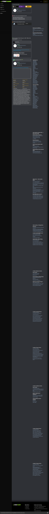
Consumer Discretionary (36, 72)
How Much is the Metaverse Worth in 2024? (38, 283)
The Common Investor (18, 59)
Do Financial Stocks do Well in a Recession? (38, 354)
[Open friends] (28, 6)
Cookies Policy (27, 506)
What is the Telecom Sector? (36, 474)
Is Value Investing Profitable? (36, 237)
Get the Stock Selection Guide (36, 137)
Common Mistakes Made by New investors (38, 35)
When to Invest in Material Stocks (37, 431)
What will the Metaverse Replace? (37, 285)
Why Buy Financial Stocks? (36, 352)
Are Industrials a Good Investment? (37, 313)
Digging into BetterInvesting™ (36, 136)
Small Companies (35, 89)
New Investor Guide (35, 83)
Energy (33, 69)
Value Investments (35, 76)
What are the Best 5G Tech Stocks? (37, 473)
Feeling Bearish (34, 61)
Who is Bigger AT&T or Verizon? (36, 475)
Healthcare (34, 92)
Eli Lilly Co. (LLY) (35, 401)
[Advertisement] (22, 31)
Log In (41, 1)
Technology (34, 67)
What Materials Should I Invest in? (37, 430)
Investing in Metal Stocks (36, 437)
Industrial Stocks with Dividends (37, 317)
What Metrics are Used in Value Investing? (38, 244)
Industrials (34, 65)
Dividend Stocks (35, 62)
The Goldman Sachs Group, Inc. (21, 45)
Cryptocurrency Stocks (35, 106)
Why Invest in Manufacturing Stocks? (37, 319)
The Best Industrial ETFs (36, 314)
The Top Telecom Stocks (36, 464)
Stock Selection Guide (35, 75)
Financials (34, 66)
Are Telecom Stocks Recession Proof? (37, 470)
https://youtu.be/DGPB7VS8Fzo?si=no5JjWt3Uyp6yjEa (20, 67)
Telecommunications (35, 68)
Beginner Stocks (35, 78)
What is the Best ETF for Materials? (37, 432)
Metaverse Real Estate (35, 279)
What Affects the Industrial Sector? (37, 321)
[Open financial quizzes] (15, 6)
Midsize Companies (35, 88)
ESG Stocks (34, 79)
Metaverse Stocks (35, 105)
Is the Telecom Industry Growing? (37, 471)
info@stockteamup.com (41, 507)
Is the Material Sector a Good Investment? (38, 436)
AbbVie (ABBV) (34, 402)
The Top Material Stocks (36, 429)
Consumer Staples (35, 96)
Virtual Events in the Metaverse (36, 280)
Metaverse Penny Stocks (36, 274)
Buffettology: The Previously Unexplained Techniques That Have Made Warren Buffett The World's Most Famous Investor (38, 230)
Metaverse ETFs (35, 275)
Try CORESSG (34, 138)
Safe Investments (35, 80)
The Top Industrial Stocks (36, 312)
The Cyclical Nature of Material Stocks (37, 434)
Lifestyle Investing (35, 99)
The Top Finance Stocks (36, 348)
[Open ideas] (22, 6)
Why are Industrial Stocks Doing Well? (37, 320)
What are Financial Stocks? (36, 349)
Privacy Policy (27, 507)
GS (17, 9)
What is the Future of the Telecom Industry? (38, 472)
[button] (6, 4)
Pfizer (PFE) (34, 400)
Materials (34, 95)
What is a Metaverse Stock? (36, 282)
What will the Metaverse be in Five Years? (38, 284)
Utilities (34, 70)
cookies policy (22, 512)
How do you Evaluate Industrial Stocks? (37, 315)
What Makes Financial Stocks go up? (37, 353)
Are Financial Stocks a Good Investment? (38, 350)
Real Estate (34, 73)
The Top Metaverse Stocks (36, 273)
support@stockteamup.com (42, 506)
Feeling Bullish (34, 85)
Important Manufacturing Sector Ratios (37, 318)
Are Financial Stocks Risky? (36, 351)
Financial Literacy (35, 77)
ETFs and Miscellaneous (36, 98)
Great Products (34, 102)
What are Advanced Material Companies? (38, 433)
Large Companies (35, 63)
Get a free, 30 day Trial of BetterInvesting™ (38, 135)
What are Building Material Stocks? (37, 435)
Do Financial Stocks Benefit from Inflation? (38, 355)
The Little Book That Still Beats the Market (38, 231)
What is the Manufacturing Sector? (37, 316)
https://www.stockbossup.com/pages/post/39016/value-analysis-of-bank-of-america (21, 50)
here (34, 509)
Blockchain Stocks (35, 82)
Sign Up (45, 1)
